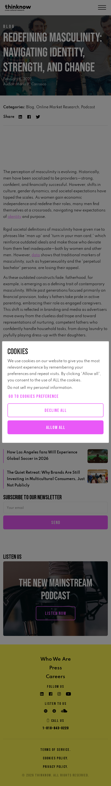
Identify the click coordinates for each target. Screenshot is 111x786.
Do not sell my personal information (39, 388)
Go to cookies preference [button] (34, 396)
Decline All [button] (56, 410)
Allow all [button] (55, 427)
